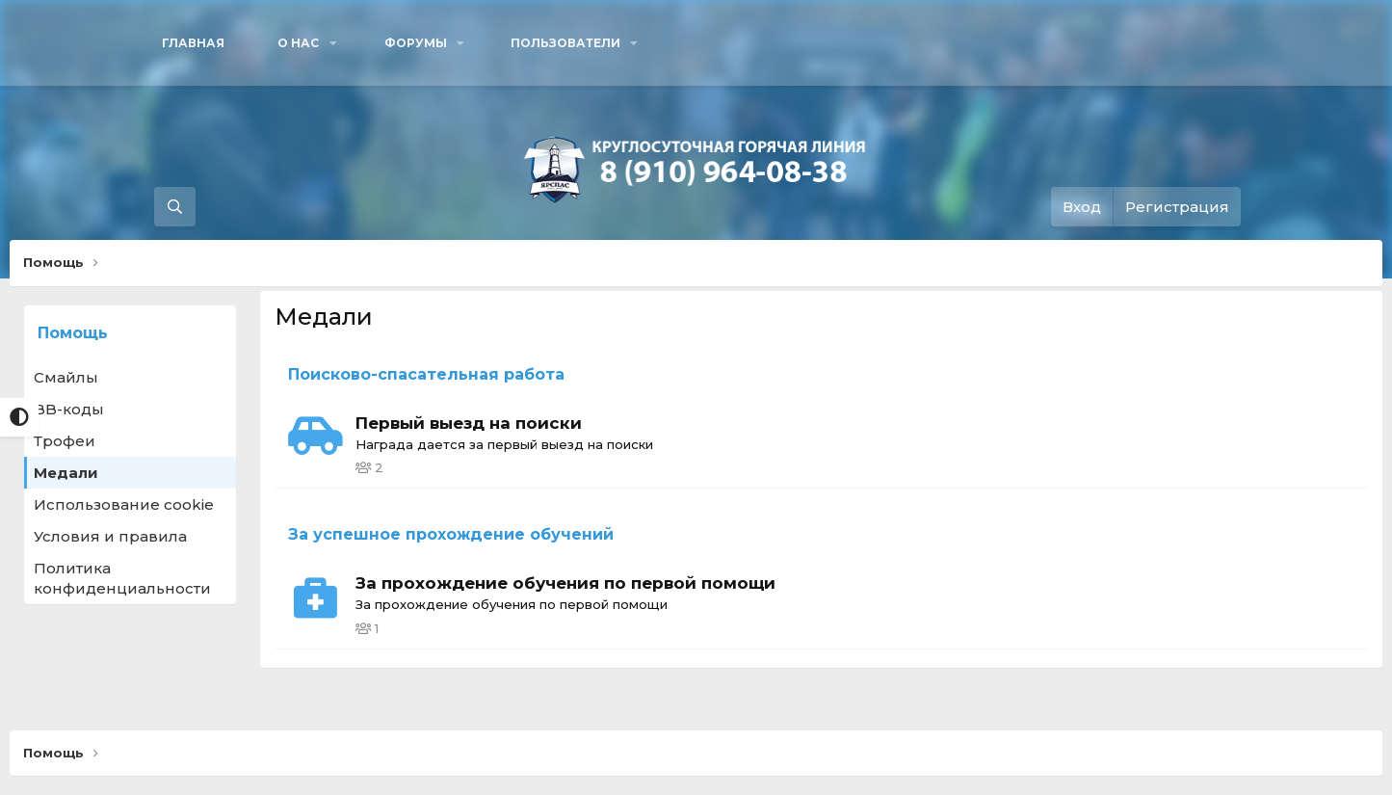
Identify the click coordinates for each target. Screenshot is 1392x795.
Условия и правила (110, 536)
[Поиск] (175, 206)
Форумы (415, 43)
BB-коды (69, 409)
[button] (304, 43)
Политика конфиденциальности (122, 578)
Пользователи (565, 43)
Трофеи (64, 441)
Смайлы (66, 377)
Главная (193, 43)
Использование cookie (124, 504)
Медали (66, 473)
